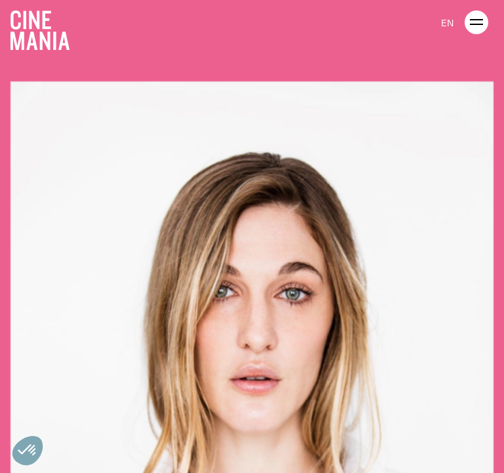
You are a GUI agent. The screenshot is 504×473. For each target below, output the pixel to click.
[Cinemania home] (45, 27)
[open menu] (476, 22)
